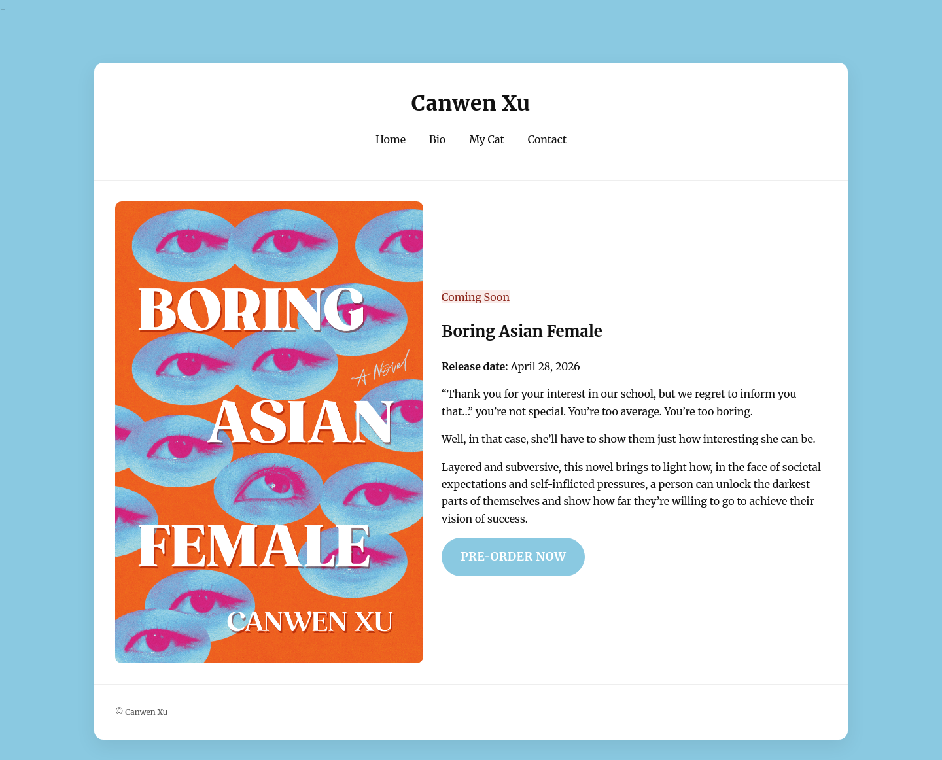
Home (390, 139)
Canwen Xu (471, 103)
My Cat (486, 139)
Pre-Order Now (513, 556)
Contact (547, 139)
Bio (437, 139)
